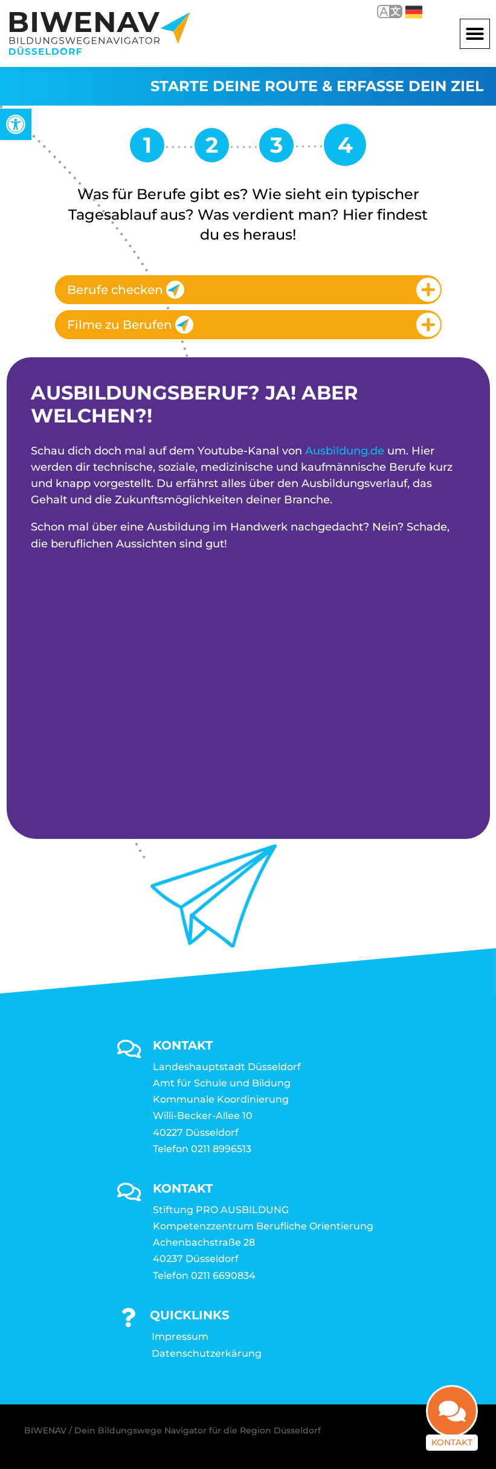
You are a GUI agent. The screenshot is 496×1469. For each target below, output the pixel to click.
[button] (475, 34)
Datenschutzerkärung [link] (207, 1353)
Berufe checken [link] (125, 290)
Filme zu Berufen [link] (130, 325)
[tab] (248, 289)
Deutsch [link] (413, 12)
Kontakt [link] (451, 1443)
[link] (15, 124)
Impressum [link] (180, 1336)
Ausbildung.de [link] (344, 450)
